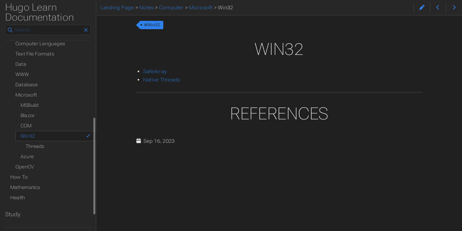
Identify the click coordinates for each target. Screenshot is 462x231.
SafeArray (155, 71)
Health (17, 198)
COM (26, 126)
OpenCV (24, 167)
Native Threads (161, 80)
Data (20, 64)
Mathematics (25, 187)
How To (19, 177)
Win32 (56, 136)
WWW (22, 74)
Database (26, 85)
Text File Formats (34, 54)
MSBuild (30, 105)
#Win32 (152, 24)
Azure (27, 156)
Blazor (28, 115)
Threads (35, 146)
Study (13, 214)
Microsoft (26, 95)
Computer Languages (40, 44)
